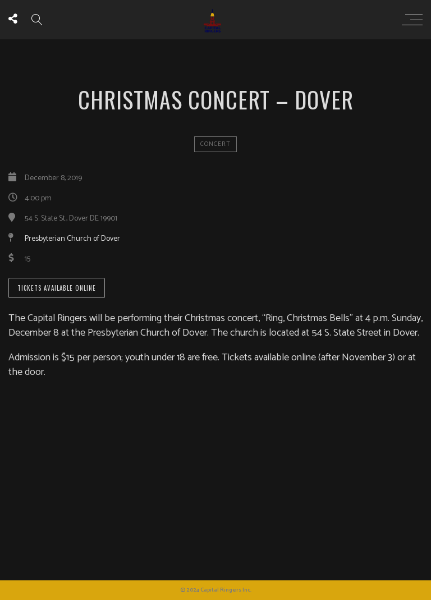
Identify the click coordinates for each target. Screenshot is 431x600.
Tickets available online (56, 287)
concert (215, 144)
